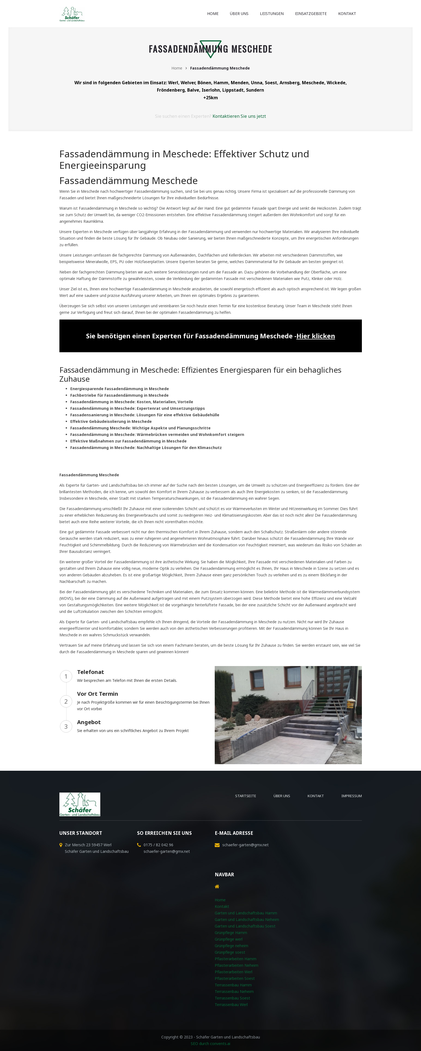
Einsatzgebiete (311, 13)
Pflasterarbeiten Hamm (235, 958)
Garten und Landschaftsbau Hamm (246, 913)
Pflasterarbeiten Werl (233, 971)
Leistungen (272, 13)
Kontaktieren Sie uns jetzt (239, 116)
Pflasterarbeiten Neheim (236, 965)
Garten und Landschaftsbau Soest (245, 926)
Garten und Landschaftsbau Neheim (247, 919)
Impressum (351, 795)
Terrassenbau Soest (232, 998)
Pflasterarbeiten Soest (235, 978)
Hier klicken (315, 335)
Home (213, 13)
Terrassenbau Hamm (233, 984)
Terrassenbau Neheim (234, 991)
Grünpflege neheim (231, 945)
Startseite (245, 795)
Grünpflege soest (230, 952)
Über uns (239, 13)
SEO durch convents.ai (210, 1043)
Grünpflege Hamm (231, 932)
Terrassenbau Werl (231, 1004)
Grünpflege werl (229, 939)
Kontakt (347, 13)
